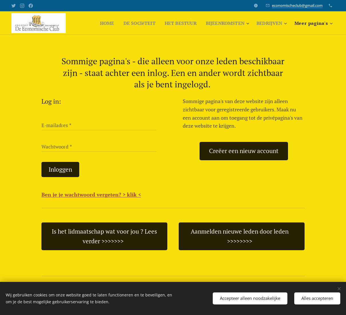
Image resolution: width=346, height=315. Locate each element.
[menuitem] (100, 23)
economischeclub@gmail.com (297, 5)
